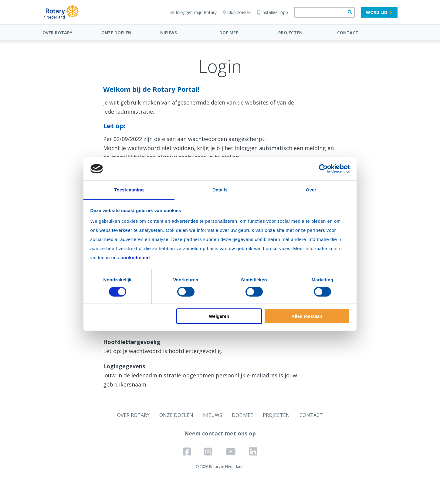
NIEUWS (168, 33)
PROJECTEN (290, 33)
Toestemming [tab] (129, 189)
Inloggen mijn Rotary (193, 12)
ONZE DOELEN (116, 33)
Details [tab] (220, 189)
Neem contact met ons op (220, 433)
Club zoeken (237, 12)
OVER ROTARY (57, 33)
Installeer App (272, 12)
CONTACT (347, 33)
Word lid (379, 12)
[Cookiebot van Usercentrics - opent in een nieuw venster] (323, 168)
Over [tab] (311, 189)
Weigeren (219, 316)
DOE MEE (228, 33)
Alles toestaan (307, 316)
